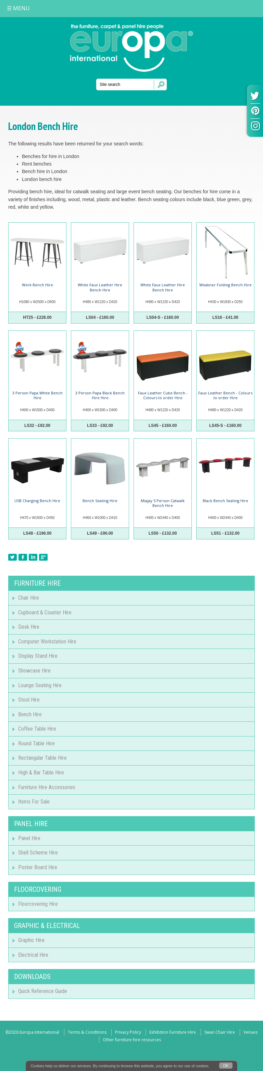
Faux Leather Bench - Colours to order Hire (225, 395)
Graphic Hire (31, 940)
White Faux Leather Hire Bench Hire (100, 287)
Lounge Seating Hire (40, 685)
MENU (18, 8)
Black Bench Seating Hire (225, 500)
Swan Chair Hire (219, 1032)
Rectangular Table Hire (42, 758)
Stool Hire (29, 699)
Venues (250, 1032)
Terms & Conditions (87, 1032)
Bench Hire (30, 714)
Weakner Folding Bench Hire (225, 284)
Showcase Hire (34, 670)
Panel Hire (29, 838)
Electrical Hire (33, 955)
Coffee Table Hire (37, 729)
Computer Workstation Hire (47, 641)
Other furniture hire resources (132, 1040)
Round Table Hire (36, 743)
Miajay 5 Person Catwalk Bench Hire (163, 503)
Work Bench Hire (37, 284)
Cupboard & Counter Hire (45, 612)
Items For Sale (34, 801)
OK (226, 1065)
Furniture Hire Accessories (46, 787)
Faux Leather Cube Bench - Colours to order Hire (163, 395)
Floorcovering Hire (38, 904)
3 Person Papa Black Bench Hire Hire (100, 395)
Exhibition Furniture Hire (172, 1032)
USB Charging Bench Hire (37, 500)
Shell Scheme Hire (38, 852)
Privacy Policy (128, 1032)
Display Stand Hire (38, 656)
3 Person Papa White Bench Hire (37, 395)
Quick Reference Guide (42, 991)
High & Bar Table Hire (41, 772)
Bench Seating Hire (100, 500)
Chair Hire (28, 598)
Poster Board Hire (37, 867)
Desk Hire (28, 627)
